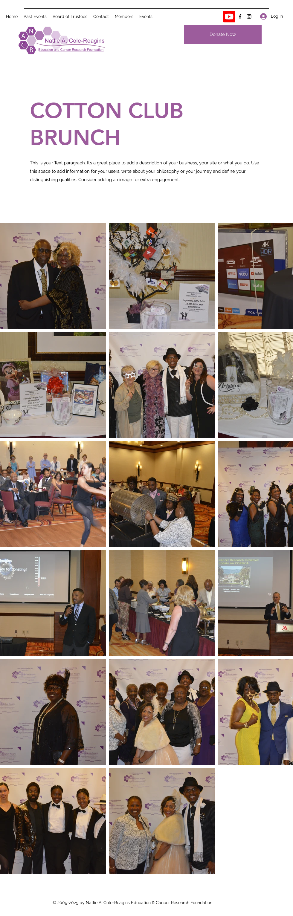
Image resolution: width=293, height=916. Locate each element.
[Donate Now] (223, 34)
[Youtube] (229, 16)
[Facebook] (240, 16)
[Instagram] (249, 16)
